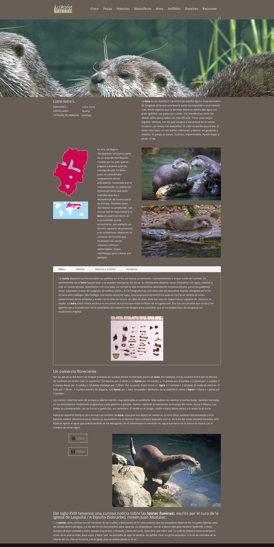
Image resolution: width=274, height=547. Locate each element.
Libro (80, 438)
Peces (107, 9)
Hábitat (80, 269)
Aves (159, 9)
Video (80, 451)
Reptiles (191, 9)
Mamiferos (142, 9)
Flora (95, 9)
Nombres (131, 269)
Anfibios (174, 9)
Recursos (210, 9)
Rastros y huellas (105, 269)
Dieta (62, 269)
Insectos (123, 9)
